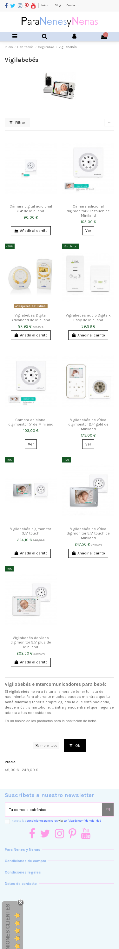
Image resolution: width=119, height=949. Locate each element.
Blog (58, 5)
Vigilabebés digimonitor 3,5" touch (30, 531)
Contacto (73, 5)
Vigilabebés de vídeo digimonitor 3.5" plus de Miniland (30, 642)
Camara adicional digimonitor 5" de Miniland (30, 422)
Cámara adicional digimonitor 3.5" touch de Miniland (88, 211)
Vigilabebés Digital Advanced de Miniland (30, 317)
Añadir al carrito (30, 230)
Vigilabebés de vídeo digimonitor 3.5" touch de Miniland (88, 533)
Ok (74, 745)
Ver (88, 230)
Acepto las (56, 820)
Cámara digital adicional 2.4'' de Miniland (31, 208)
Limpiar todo (46, 745)
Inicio (45, 5)
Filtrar (17, 122)
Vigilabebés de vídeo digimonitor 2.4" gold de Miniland (88, 424)
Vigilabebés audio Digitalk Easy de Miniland (88, 317)
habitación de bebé (81, 721)
